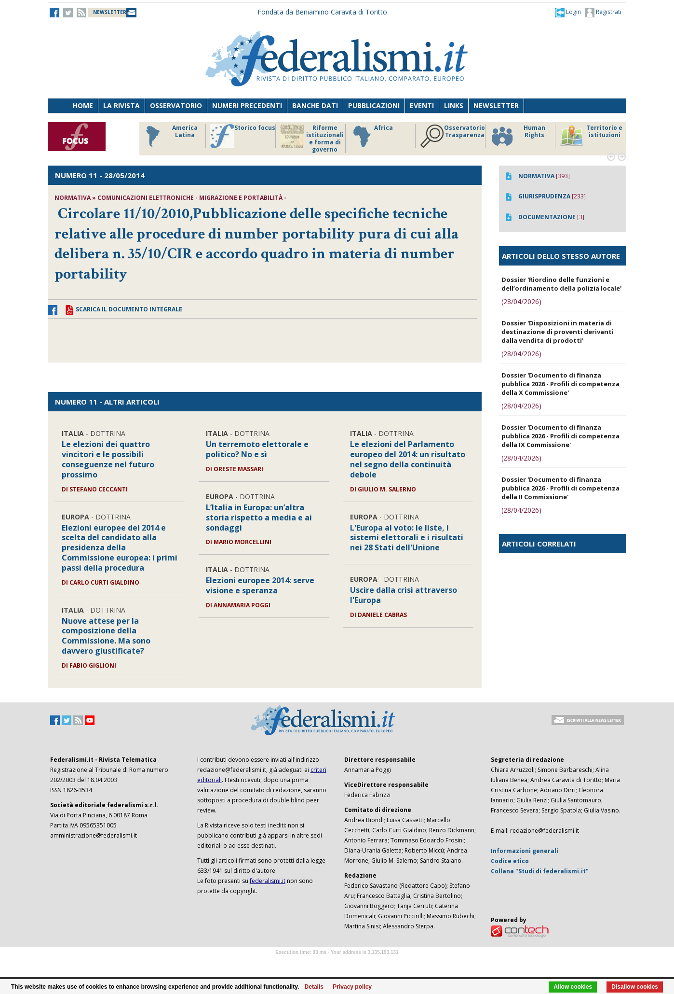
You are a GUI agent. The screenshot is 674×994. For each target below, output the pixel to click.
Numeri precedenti (247, 105)
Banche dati (315, 105)
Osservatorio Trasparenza (452, 136)
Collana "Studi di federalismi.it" (540, 871)
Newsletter (496, 105)
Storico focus (242, 136)
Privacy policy (352, 986)
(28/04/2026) (521, 301)
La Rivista (121, 105)
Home (83, 105)
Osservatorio (176, 105)
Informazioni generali (524, 851)
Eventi (422, 105)
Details (314, 986)
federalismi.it (267, 881)
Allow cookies (572, 986)
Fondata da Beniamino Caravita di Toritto (322, 11)
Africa (371, 136)
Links (453, 105)
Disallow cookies (634, 986)
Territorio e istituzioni (591, 136)
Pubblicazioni (374, 105)
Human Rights (517, 136)
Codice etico (510, 861)
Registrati (603, 12)
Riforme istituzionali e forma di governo (312, 138)
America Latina (169, 136)
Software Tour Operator (337, 963)
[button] (568, 12)
